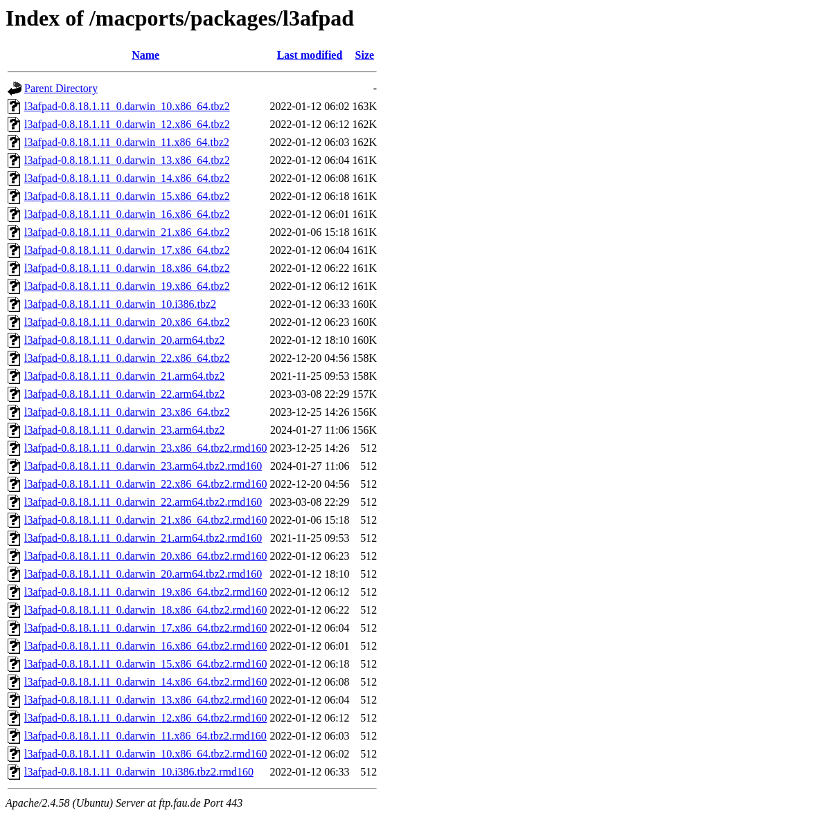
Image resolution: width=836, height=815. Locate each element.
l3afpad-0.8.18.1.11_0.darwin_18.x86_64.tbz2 (127, 268)
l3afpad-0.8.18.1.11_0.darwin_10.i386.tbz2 (120, 304)
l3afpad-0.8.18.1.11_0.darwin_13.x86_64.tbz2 (127, 160)
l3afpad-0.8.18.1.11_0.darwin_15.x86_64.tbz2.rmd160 (145, 664)
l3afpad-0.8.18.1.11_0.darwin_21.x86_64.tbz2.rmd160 (145, 520)
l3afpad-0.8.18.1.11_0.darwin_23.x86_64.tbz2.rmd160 (145, 448)
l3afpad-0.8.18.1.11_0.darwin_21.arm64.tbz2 (124, 376)
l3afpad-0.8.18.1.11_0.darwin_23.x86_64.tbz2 (127, 412)
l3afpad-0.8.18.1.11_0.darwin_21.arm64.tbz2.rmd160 (143, 538)
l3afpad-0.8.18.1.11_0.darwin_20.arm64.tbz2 (124, 340)
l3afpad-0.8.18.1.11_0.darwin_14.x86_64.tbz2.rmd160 (145, 682)
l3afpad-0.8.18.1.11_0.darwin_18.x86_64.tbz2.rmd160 (145, 610)
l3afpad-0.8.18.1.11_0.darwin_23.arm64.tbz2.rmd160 (143, 466)
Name (145, 55)
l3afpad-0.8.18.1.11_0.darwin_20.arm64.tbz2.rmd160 (143, 574)
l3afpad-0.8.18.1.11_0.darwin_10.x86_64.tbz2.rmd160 (145, 754)
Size (365, 55)
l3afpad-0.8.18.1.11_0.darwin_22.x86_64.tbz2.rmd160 (145, 484)
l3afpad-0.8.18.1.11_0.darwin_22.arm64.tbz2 (124, 394)
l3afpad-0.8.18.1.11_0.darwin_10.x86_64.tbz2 (127, 106)
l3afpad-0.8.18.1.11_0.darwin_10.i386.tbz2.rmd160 (139, 772)
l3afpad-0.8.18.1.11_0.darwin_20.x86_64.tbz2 (127, 322)
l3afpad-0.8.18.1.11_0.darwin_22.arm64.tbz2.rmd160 (143, 502)
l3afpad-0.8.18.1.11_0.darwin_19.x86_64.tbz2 (127, 286)
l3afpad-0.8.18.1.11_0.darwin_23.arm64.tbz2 (124, 430)
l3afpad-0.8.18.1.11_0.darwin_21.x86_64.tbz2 (127, 232)
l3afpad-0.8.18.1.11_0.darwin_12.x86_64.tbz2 (127, 124)
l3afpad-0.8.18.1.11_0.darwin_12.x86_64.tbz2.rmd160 (145, 718)
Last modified (310, 55)
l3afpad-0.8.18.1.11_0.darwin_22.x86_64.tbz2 (127, 358)
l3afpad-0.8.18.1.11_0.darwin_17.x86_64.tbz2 (127, 250)
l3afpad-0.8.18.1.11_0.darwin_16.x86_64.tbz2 (127, 214)
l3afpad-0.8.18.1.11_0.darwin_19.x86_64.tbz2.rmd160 (145, 592)
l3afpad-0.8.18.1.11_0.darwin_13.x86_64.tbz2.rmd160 (145, 700)
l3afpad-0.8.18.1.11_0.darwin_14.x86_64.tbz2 (127, 178)
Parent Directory (61, 88)
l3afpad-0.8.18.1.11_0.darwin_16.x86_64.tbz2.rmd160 (145, 646)
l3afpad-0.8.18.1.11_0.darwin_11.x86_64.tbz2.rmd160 (145, 736)
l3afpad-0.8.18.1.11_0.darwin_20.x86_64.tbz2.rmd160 (145, 556)
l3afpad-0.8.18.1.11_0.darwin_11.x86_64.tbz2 (126, 142)
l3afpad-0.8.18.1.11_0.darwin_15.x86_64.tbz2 (127, 196)
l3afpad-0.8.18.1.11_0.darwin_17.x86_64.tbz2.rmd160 (145, 628)
